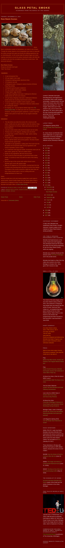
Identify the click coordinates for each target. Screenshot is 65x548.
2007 (46, 215)
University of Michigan (57, 254)
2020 (46, 160)
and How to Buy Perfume (50, 396)
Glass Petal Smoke (32, 7)
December (49, 187)
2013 (46, 177)
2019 (46, 163)
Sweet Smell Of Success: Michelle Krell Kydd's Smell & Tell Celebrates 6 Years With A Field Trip (53, 370)
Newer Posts (4, 197)
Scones (8, 191)
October (48, 195)
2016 (46, 170)
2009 (46, 210)
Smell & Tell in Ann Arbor (50, 395)
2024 (46, 150)
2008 (46, 212)
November (49, 189)
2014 (46, 175)
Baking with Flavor (12, 189)
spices (13, 191)
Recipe (31, 189)
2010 (46, 185)
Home (21, 197)
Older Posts (37, 197)
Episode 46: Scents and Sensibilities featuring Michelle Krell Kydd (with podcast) (53, 413)
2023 (46, 153)
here (59, 439)
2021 (46, 158)
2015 (46, 172)
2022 (46, 155)
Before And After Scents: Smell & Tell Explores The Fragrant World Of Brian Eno (53, 361)
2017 (46, 168)
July (47, 202)
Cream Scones (23, 189)
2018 (46, 165)
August (48, 200)
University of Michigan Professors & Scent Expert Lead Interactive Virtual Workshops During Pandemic (53, 404)
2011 (46, 182)
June (48, 204)
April (47, 207)
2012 (46, 180)
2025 (46, 148)
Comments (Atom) (14, 200)
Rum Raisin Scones (9, 19)
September (49, 197)
